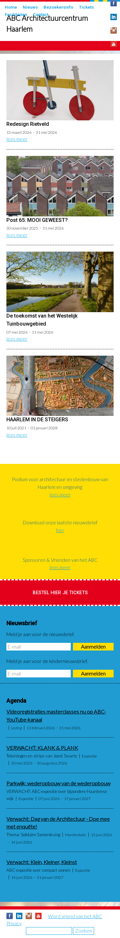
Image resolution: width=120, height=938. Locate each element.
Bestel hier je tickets (60, 592)
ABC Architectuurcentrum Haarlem (47, 23)
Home (11, 7)
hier (60, 530)
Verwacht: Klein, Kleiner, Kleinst (41, 862)
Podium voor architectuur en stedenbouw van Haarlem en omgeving (60, 483)
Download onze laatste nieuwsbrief (60, 522)
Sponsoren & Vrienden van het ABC (60, 560)
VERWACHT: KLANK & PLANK (42, 748)
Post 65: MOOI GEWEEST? (37, 220)
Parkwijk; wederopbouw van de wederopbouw (58, 783)
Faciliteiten (16, 14)
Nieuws (30, 7)
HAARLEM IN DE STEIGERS (37, 419)
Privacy (13, 923)
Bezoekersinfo (58, 7)
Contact (40, 14)
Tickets (86, 7)
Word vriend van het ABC (75, 916)
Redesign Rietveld (27, 124)
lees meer (17, 139)
